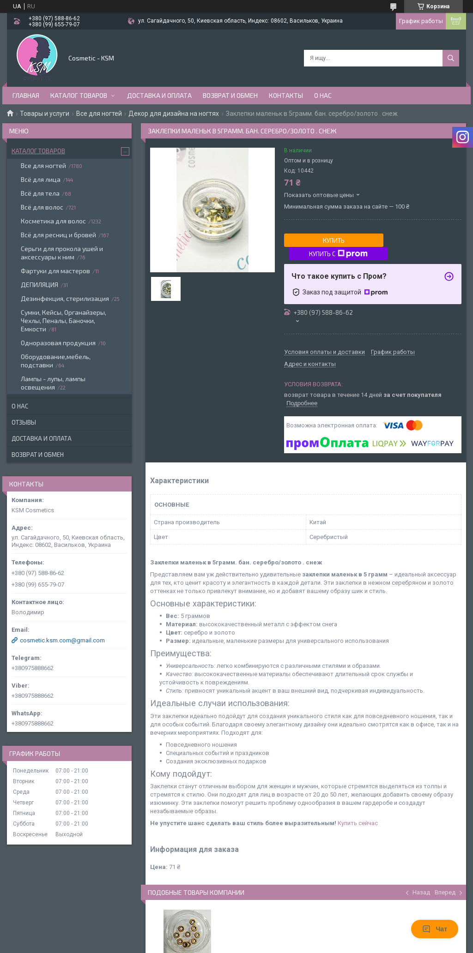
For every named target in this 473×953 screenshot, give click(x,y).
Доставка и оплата (159, 95)
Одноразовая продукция (58, 343)
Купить (334, 240)
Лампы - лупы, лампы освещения (53, 383)
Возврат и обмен (230, 95)
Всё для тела (40, 193)
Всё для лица (41, 179)
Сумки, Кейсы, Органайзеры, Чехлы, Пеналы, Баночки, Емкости (63, 320)
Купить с (338, 254)
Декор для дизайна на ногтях (173, 113)
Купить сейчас (358, 823)
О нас (323, 95)
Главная (25, 95)
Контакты (286, 95)
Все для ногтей (99, 113)
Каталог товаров (78, 95)
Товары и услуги (44, 113)
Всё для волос (42, 207)
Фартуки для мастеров (55, 271)
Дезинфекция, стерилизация (65, 298)
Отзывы (24, 422)
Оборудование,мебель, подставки (56, 361)
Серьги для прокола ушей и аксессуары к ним (62, 253)
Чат (434, 929)
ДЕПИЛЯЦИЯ (39, 284)
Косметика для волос (53, 221)
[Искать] (451, 58)
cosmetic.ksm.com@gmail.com (62, 640)
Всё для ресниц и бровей (58, 235)
